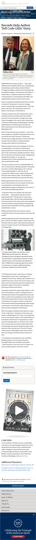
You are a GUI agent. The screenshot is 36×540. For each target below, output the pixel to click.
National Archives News (12, 16)
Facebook (31, 33)
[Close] (34, 515)
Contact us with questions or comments (13, 481)
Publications (6, 494)
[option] (18, 240)
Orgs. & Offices (7, 497)
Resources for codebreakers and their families (17, 465)
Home (3, 16)
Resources (5, 510)
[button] (3, 240)
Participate (5, 507)
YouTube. (25, 456)
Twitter (33, 33)
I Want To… (5, 504)
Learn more (18, 536)
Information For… (8, 491)
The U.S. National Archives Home (14, 3)
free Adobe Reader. (23, 357)
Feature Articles (25, 16)
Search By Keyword (10, 373)
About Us (4, 501)
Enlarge (32, 72)
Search (30, 8)
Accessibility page (20, 360)
